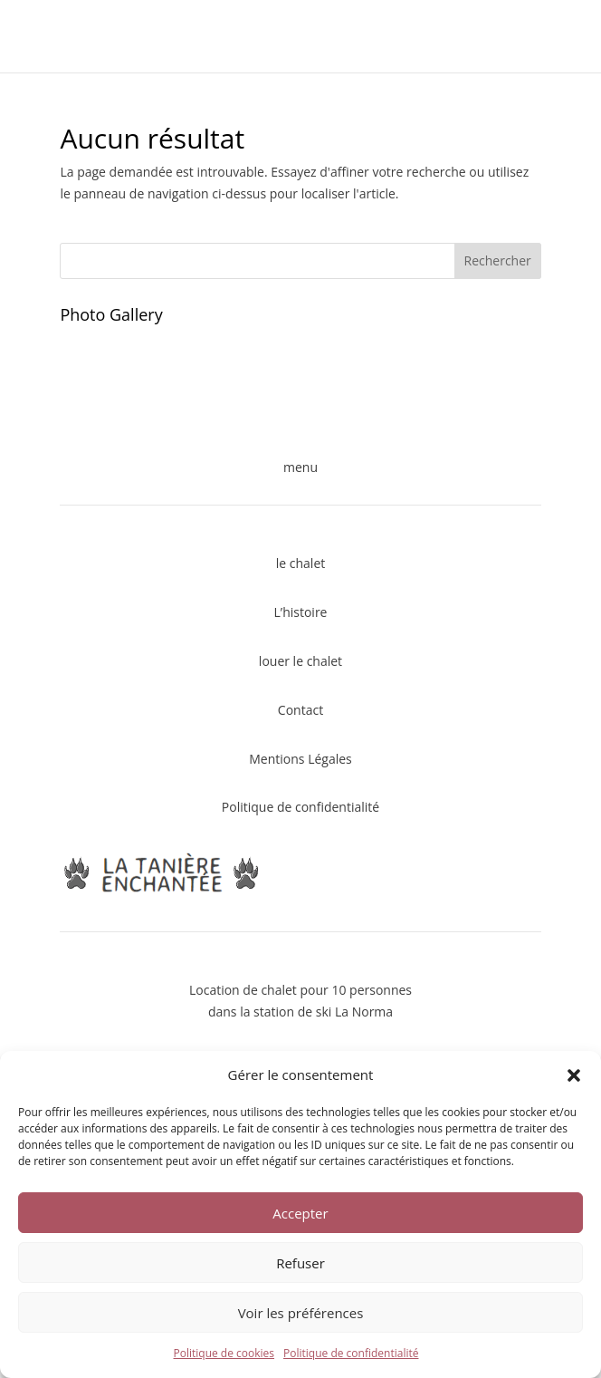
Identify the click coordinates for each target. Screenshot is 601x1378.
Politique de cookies (224, 1353)
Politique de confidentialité (350, 1353)
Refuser (300, 1263)
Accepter (300, 1213)
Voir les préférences (301, 1313)
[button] (574, 1075)
